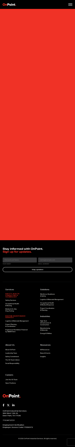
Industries (45, 316)
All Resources (44, 349)
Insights (43, 356)
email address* (43, 263)
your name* (7, 263)
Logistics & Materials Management (17, 321)
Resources (45, 345)
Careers (9, 375)
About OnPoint (10, 349)
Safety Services (10, 300)
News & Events (45, 353)
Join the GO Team (11, 379)
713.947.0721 (9, 420)
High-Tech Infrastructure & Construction (45, 323)
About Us (10, 345)
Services (9, 289)
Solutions (44, 289)
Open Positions (10, 383)
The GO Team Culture (12, 360)
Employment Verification (13, 425)
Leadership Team (11, 353)
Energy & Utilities (46, 333)
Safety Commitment (12, 356)
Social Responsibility (12, 363)
